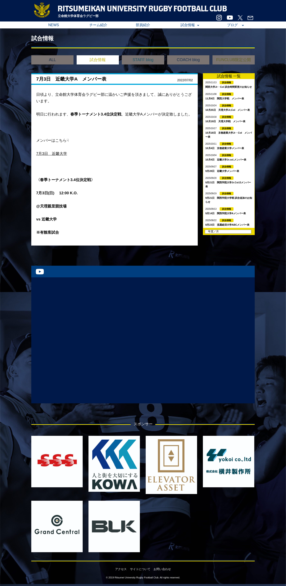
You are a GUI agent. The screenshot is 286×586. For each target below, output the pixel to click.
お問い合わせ (162, 569)
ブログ (232, 25)
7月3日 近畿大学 (51, 154)
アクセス (121, 569)
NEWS (53, 25)
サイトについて (140, 569)
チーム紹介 (98, 25)
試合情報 (188, 25)
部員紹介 (143, 25)
